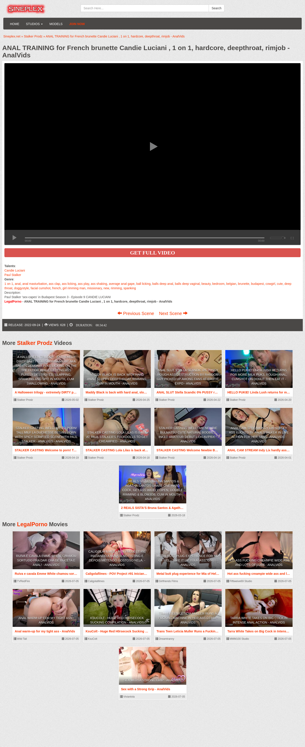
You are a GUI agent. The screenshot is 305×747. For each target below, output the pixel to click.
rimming (116, 288)
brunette (243, 284)
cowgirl (270, 284)
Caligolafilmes (95, 581)
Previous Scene (136, 313)
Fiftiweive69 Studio (239, 581)
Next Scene (173, 313)
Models (55, 24)
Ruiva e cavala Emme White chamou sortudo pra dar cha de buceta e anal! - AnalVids (46, 560)
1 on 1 (8, 284)
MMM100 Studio (237, 638)
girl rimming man (73, 288)
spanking (129, 288)
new (106, 288)
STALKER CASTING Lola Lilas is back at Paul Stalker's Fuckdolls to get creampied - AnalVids (117, 437)
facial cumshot (40, 288)
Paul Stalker (12, 275)
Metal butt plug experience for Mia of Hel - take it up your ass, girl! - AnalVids (188, 560)
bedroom (218, 284)
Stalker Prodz (34, 343)
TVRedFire (22, 581)
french (56, 288)
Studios (34, 24)
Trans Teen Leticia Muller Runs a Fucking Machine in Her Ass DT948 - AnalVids (188, 618)
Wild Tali (20, 638)
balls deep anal (162, 284)
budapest (257, 284)
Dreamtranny (164, 638)
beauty (205, 284)
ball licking (143, 284)
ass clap (54, 284)
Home (14, 24)
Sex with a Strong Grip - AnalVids (152, 680)
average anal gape (121, 284)
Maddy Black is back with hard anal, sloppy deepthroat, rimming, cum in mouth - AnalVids (117, 379)
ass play (83, 284)
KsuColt (91, 638)
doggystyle (21, 288)
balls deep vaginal (187, 284)
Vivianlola (127, 696)
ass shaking (99, 284)
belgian (231, 284)
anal (18, 284)
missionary (94, 288)
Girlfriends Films (166, 581)
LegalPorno (32, 524)
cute (280, 284)
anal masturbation (34, 284)
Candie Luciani (14, 270)
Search (216, 8)
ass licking (69, 284)
